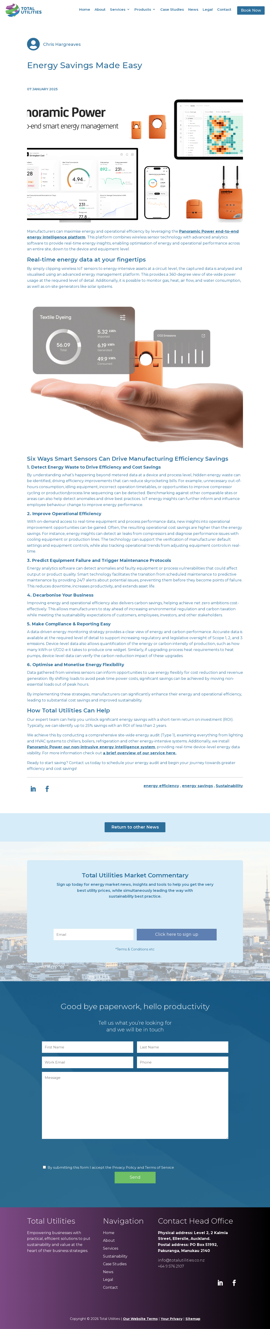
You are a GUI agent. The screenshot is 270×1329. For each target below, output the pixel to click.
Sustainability (229, 786)
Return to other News (135, 827)
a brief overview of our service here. (139, 753)
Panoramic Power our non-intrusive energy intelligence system (91, 747)
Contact (224, 9)
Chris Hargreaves (62, 44)
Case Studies (172, 9)
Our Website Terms (140, 1319)
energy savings (197, 786)
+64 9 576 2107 (171, 1266)
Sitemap (192, 1319)
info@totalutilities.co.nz (181, 1260)
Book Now (251, 10)
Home (84, 9)
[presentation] (89, 916)
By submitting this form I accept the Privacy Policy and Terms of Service (111, 1167)
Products (142, 9)
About (100, 9)
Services (117, 9)
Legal (208, 9)
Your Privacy (171, 1319)
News (193, 9)
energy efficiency (161, 786)
